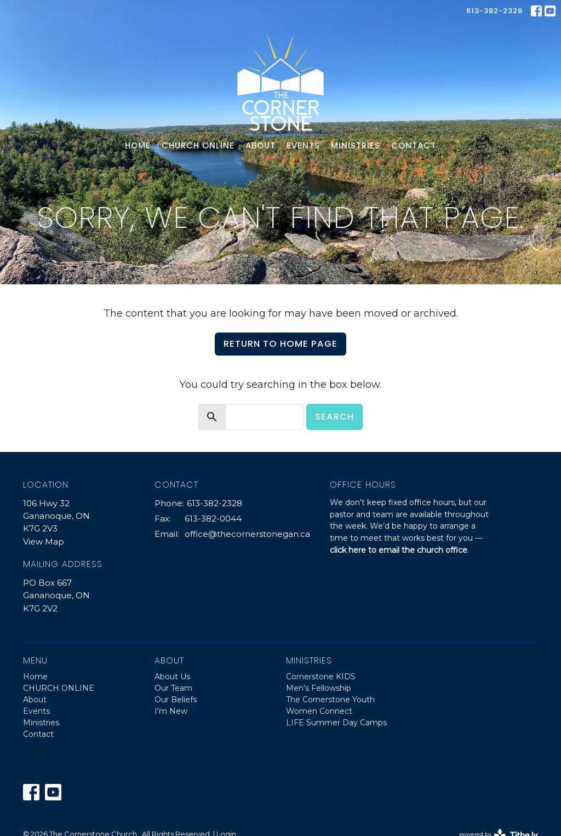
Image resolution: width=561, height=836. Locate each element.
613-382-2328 (494, 10)
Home (138, 145)
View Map (43, 541)
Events (303, 145)
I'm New (170, 711)
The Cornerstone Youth (330, 700)
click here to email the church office (398, 550)
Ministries (355, 145)
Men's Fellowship (318, 688)
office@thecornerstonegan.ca (247, 534)
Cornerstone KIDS (321, 677)
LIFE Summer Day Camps (336, 723)
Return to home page (280, 343)
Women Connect (319, 711)
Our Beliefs (175, 700)
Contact (413, 145)
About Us (172, 677)
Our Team (173, 688)
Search (334, 416)
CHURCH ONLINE (198, 145)
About (260, 145)
